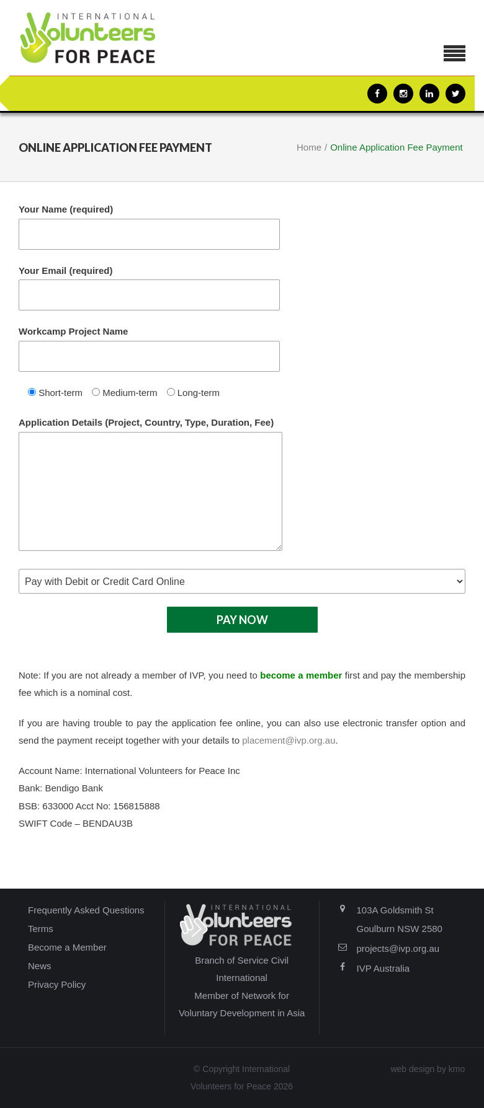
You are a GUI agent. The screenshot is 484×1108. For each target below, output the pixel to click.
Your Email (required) (149, 288)
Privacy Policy (57, 984)
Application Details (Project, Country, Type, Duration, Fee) (150, 484)
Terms (40, 928)
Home (309, 147)
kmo (457, 1069)
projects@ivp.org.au (398, 948)
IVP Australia (383, 968)
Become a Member (67, 947)
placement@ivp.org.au (288, 740)
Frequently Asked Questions (86, 910)
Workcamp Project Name (149, 349)
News (40, 966)
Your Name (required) (149, 227)
